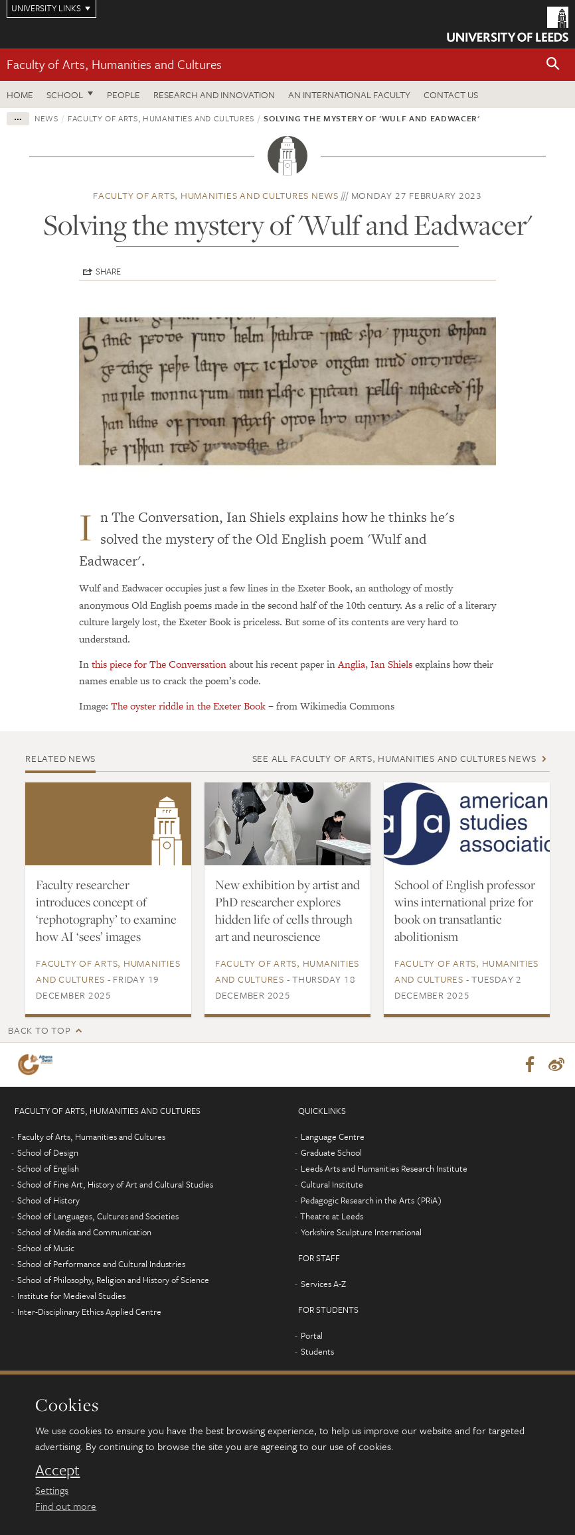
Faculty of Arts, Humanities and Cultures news (216, 195)
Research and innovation (214, 94)
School (64, 94)
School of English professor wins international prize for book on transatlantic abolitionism (464, 910)
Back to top (39, 1030)
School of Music (45, 1248)
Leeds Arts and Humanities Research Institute (384, 1168)
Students (317, 1351)
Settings (51, 1490)
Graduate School (331, 1152)
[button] (553, 64)
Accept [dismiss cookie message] (57, 1470)
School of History (48, 1200)
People (123, 94)
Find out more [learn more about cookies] (65, 1506)
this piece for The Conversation (159, 664)
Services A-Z (323, 1283)
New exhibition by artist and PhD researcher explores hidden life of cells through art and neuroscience (287, 910)
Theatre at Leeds (331, 1216)
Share (108, 271)
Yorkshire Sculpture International (361, 1232)
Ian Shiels (392, 664)
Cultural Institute (332, 1184)
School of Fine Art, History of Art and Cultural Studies (115, 1184)
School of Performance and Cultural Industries (101, 1263)
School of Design (47, 1152)
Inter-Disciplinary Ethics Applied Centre (89, 1311)
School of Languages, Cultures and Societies (98, 1216)
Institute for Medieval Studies (71, 1295)
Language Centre (333, 1136)
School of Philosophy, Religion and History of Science (113, 1279)
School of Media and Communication (84, 1232)
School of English (48, 1168)
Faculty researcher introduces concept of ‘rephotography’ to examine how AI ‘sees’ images (106, 910)
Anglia (350, 664)
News (46, 118)
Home (20, 94)
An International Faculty (349, 94)
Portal (312, 1335)
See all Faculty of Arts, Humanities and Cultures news (394, 758)
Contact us (451, 94)
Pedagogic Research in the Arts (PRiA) (371, 1200)
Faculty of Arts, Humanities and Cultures (114, 64)
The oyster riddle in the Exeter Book (188, 706)
